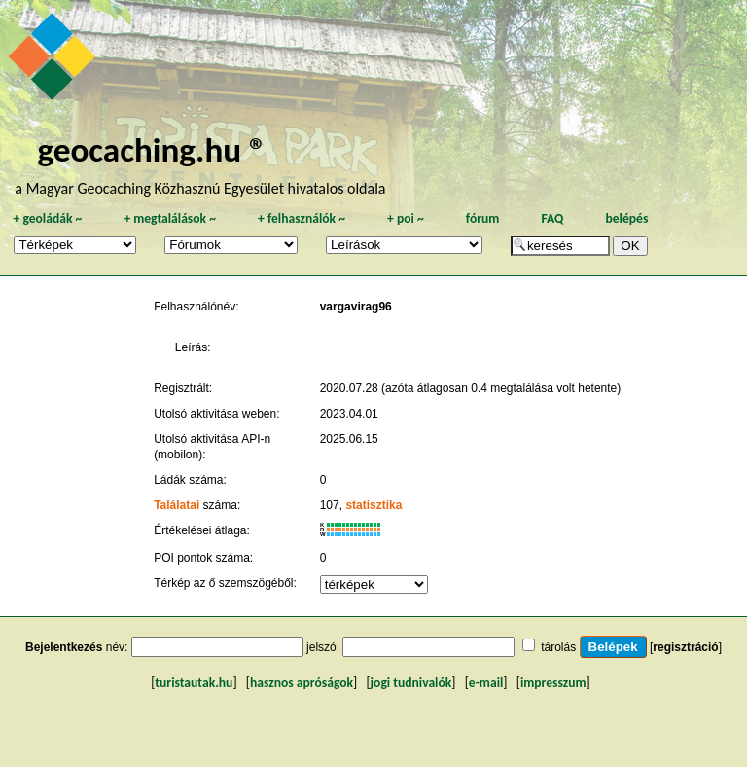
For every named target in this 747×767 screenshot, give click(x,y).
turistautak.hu (193, 683)
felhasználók (301, 218)
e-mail (486, 683)
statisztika (373, 505)
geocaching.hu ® (152, 149)
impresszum (553, 683)
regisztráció (685, 647)
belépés (626, 218)
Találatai (176, 505)
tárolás (558, 647)
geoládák (47, 218)
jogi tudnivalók (411, 683)
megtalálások (169, 218)
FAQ (552, 218)
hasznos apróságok (301, 683)
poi (405, 218)
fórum (483, 218)
